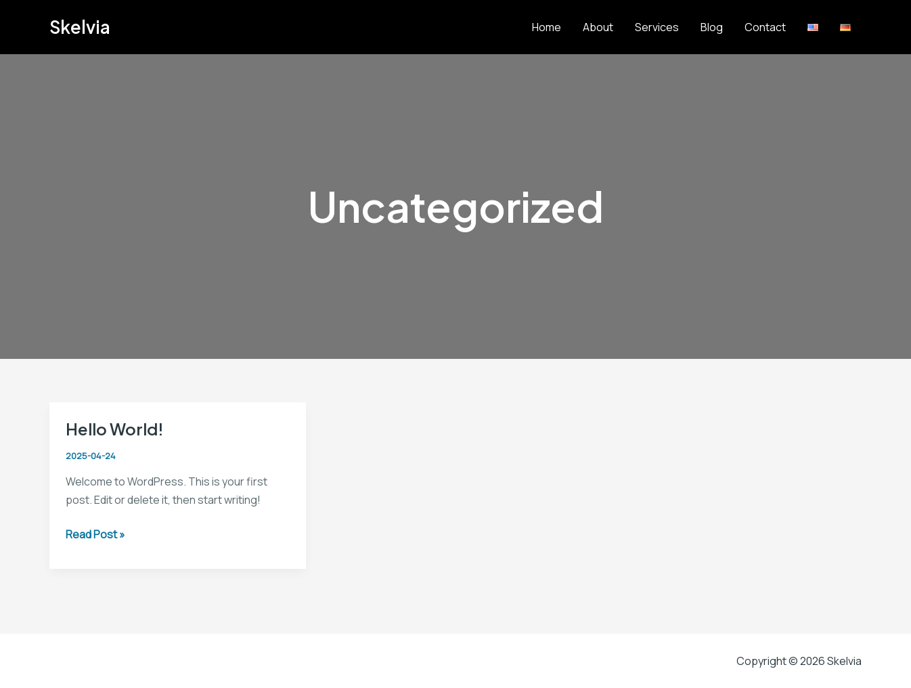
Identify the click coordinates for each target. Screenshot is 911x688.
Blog (712, 27)
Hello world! (115, 428)
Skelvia (79, 27)
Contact (765, 27)
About (598, 27)
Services (657, 27)
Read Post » (95, 534)
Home (546, 27)
